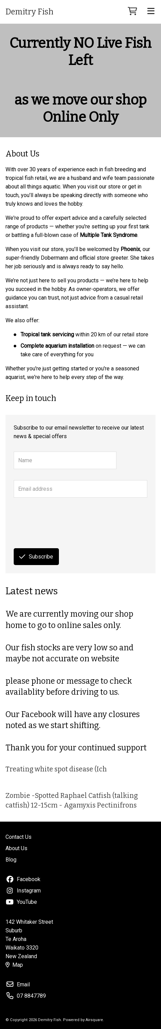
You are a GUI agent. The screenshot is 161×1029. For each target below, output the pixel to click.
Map (14, 965)
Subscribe (36, 556)
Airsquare (94, 1020)
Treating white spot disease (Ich (56, 769)
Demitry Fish (29, 12)
